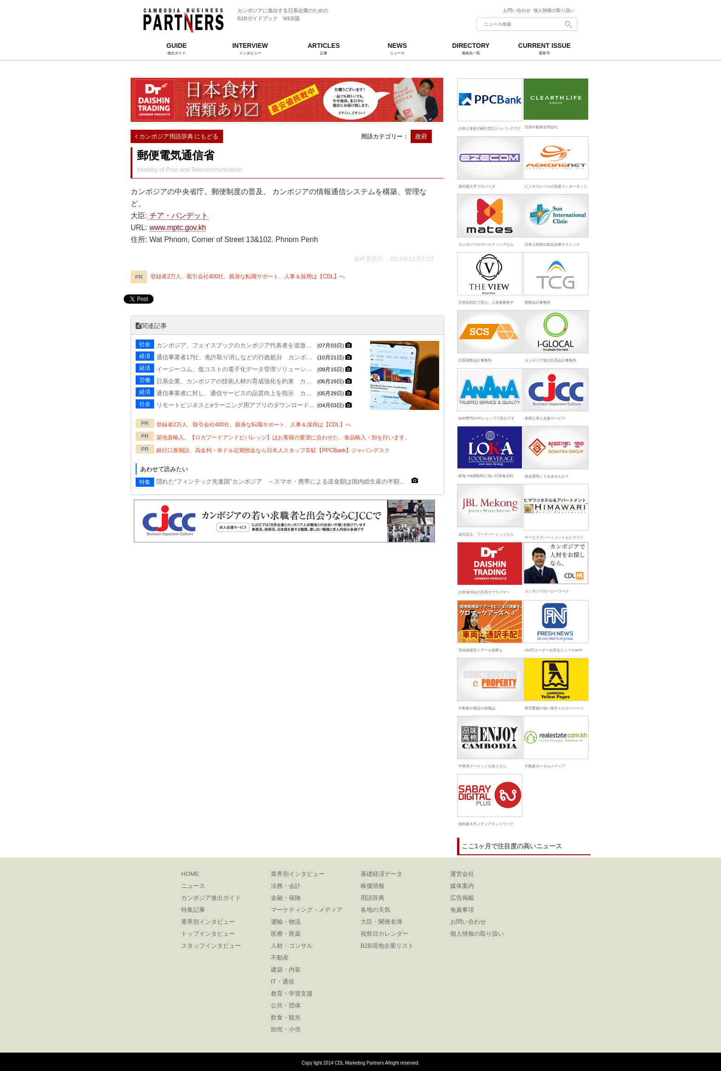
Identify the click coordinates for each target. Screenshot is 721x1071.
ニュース (193, 885)
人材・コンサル (292, 945)
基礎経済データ (381, 873)
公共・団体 (286, 1005)
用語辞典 (372, 897)
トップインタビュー (208, 933)
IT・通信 (282, 981)
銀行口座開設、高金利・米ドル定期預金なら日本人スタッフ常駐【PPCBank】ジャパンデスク (273, 450)
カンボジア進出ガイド (211, 897)
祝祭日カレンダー (384, 933)
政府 (421, 136)
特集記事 (193, 909)
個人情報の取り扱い (554, 10)
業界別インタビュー (208, 921)
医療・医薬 (286, 933)
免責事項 (462, 909)
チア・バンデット (177, 215)
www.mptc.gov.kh (177, 227)
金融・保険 (286, 897)
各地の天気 (375, 909)
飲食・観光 (286, 1017)
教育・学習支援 (292, 993)
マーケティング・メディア (307, 909)
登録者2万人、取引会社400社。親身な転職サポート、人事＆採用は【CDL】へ (247, 276)
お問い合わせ (518, 10)
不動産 (280, 957)
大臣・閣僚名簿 (381, 921)
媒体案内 (462, 885)
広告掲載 (462, 897)
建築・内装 (286, 969)
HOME (190, 873)
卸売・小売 (286, 1029)
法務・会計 (286, 885)
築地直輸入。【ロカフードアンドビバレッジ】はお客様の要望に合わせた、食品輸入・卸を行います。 (283, 437)
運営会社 (462, 873)
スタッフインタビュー (211, 945)
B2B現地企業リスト (387, 945)
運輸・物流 (286, 921)
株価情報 (372, 885)
